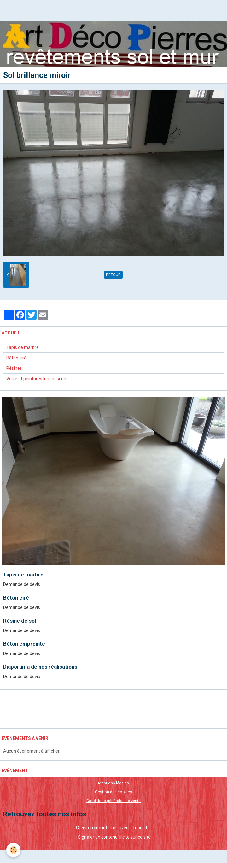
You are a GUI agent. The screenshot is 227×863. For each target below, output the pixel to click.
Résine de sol (19, 621)
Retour (113, 275)
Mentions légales (113, 783)
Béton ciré (16, 357)
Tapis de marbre (22, 347)
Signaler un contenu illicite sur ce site (114, 837)
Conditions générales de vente (113, 800)
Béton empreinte (24, 644)
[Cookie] (13, 850)
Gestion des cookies (113, 791)
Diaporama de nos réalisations (40, 667)
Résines (14, 368)
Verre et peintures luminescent (37, 378)
